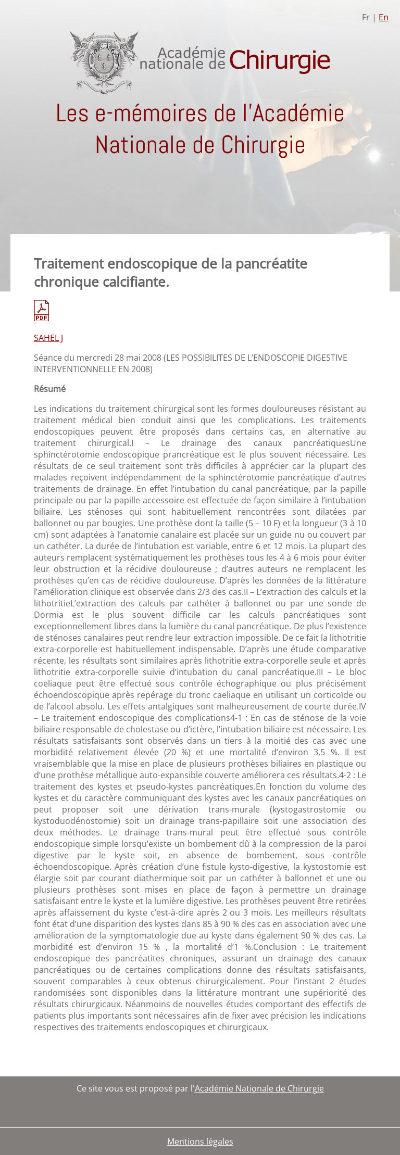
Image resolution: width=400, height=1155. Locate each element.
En (384, 17)
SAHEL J (48, 338)
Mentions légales (200, 1141)
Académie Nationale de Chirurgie (259, 1088)
